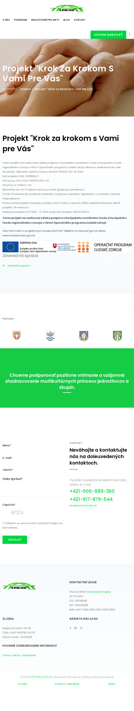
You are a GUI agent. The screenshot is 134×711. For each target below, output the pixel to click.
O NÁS (6, 19)
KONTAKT (79, 19)
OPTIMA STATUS (41, 677)
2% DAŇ (22, 684)
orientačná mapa (99, 591)
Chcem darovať (108, 35)
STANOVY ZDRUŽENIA (67, 684)
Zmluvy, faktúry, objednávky (19, 655)
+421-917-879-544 (91, 499)
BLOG (66, 19)
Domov (26, 89)
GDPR (111, 684)
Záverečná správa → (20, 265)
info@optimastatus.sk (83, 505)
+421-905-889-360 (92, 491)
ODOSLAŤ (15, 539)
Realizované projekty (45, 19)
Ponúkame (20, 19)
